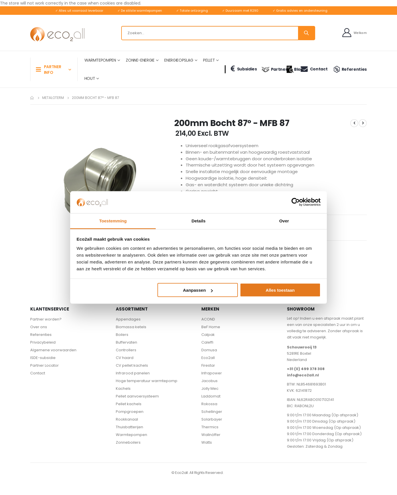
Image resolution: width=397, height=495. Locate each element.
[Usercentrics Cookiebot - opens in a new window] (296, 202)
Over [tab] (284, 220)
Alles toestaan (280, 290)
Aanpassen (198, 290)
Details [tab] (198, 220)
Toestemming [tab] (113, 220)
